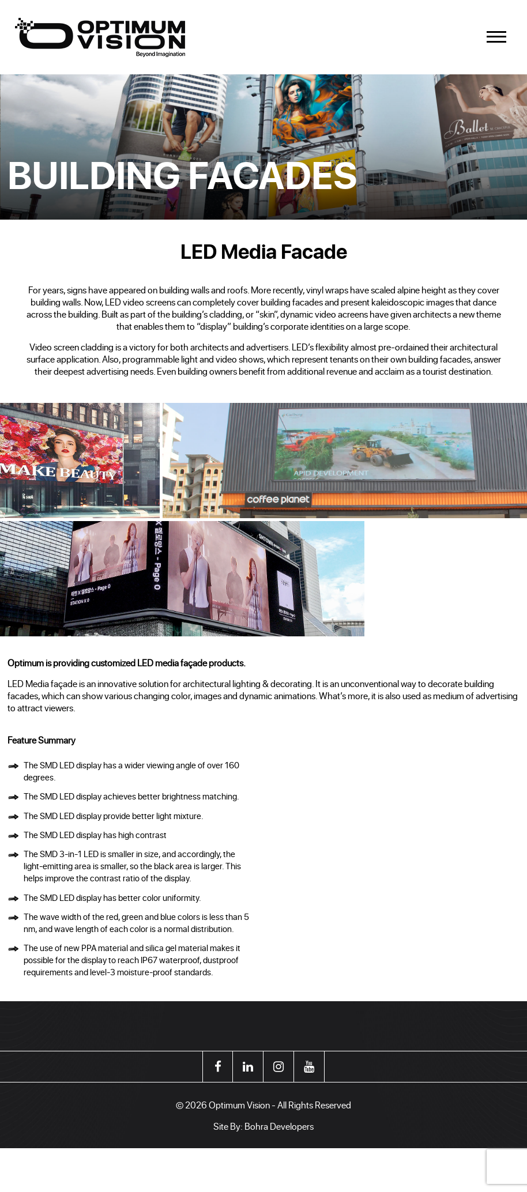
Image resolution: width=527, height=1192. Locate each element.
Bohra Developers (279, 1126)
